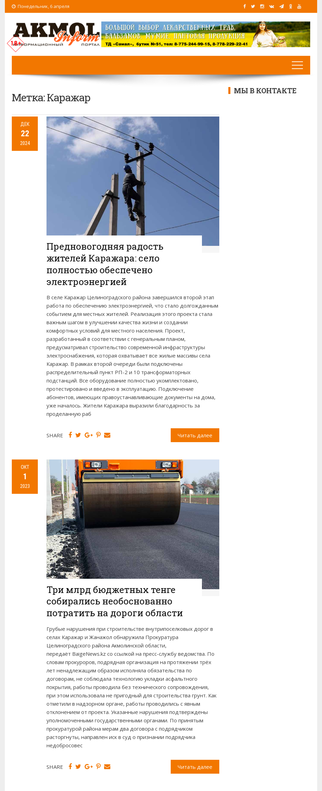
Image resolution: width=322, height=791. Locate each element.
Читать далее (195, 435)
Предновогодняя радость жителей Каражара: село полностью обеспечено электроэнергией (104, 263)
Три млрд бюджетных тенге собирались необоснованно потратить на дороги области (114, 601)
